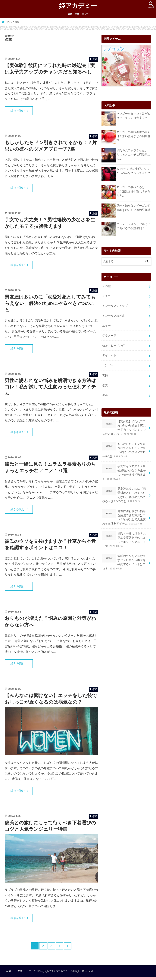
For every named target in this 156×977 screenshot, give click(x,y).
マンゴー (108, 365)
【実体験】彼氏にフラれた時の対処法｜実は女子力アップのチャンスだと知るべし (123, 427)
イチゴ (106, 296)
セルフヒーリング (113, 345)
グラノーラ (109, 335)
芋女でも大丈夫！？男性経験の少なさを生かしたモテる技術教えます (123, 472)
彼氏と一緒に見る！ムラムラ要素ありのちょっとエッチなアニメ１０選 (123, 539)
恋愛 (70, 14)
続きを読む (18, 110)
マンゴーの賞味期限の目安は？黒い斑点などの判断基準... (133, 136)
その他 (106, 286)
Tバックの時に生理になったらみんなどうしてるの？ (133, 170)
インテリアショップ (115, 305)
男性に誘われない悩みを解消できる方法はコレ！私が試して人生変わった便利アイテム (50, 387)
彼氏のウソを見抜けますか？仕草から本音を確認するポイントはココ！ (123, 562)
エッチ (85, 14)
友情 (77, 14)
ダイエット (109, 355)
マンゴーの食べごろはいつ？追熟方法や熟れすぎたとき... (133, 191)
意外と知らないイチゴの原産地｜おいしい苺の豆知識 (133, 207)
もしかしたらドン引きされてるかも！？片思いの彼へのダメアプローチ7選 (123, 450)
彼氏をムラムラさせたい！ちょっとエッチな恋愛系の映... (133, 154)
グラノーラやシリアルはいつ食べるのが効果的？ (133, 226)
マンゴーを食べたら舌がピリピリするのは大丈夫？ (133, 115)
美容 (105, 394)
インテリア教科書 (113, 315)
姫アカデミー (78, 5)
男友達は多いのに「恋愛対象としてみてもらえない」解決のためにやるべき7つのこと (50, 303)
